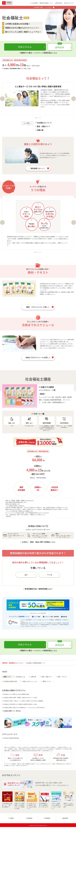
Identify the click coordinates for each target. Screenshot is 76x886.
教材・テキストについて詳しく (38, 307)
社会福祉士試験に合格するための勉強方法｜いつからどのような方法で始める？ (24, 707)
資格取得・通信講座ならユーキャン (13, 663)
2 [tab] (36, 117)
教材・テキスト (62, 676)
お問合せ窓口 (58, 3)
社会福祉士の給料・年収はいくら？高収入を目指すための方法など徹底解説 (23, 701)
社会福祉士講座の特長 (10, 681)
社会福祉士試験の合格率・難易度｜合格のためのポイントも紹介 (20, 697)
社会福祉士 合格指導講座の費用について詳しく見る (17, 68)
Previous (2, 98)
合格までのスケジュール (30, 681)
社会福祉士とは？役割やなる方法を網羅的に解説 (16, 694)
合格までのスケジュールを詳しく (38, 357)
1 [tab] (35, 117)
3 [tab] (37, 252)
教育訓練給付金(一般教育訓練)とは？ (39, 589)
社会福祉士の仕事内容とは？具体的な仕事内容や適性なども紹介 (20, 704)
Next (73, 98)
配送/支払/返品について (46, 3)
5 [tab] (40, 117)
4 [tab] (39, 117)
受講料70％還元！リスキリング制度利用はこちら (38, 53)
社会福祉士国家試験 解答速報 (11, 738)
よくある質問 (33, 3)
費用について (47, 681)
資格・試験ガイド (43, 126)
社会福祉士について (44, 123)
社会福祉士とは (20, 676)
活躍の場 (40, 130)
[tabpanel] (38, 96)
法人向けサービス (69, 3)
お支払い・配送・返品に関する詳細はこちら (38, 542)
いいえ (49, 575)
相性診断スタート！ (38, 168)
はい (26, 575)
